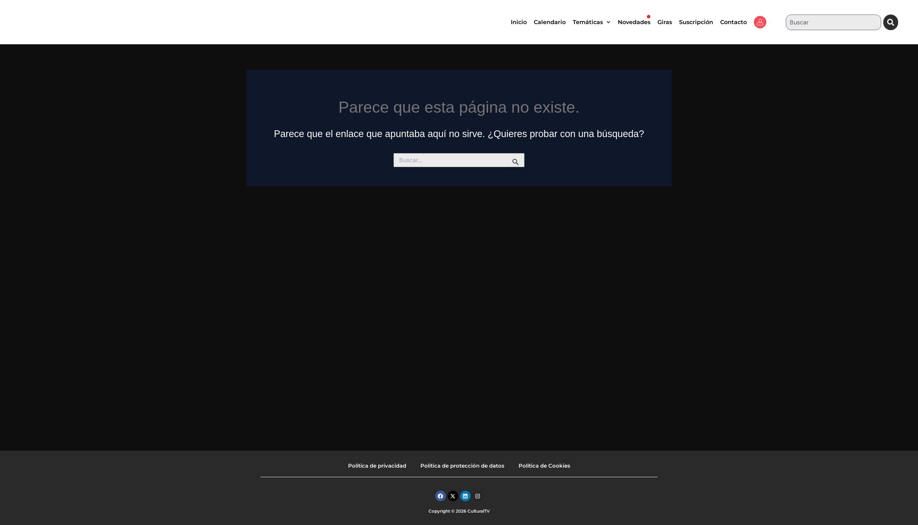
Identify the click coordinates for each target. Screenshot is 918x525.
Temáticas (591, 22)
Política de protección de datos (462, 465)
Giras (664, 22)
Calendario (550, 22)
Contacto (733, 22)
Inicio (519, 22)
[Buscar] (891, 22)
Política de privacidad (377, 465)
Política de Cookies (544, 465)
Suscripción (696, 22)
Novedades (634, 20)
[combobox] (832, 22)
